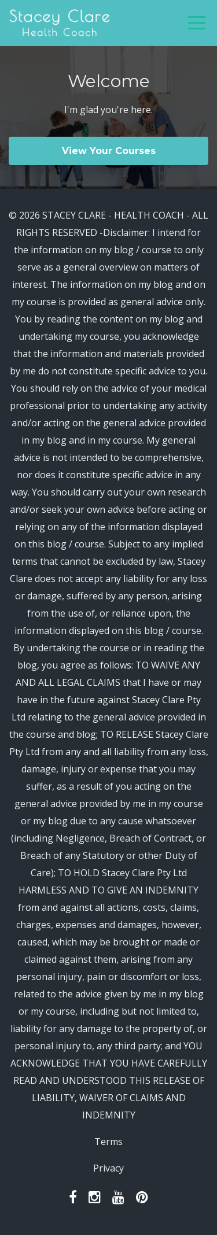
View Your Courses (109, 150)
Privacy (108, 1168)
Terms (108, 1141)
